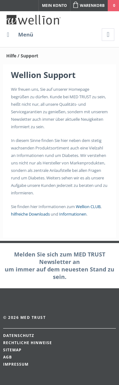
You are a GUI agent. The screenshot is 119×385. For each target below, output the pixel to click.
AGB (7, 357)
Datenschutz (18, 335)
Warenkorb (89, 5)
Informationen (72, 214)
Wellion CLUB (88, 206)
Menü (20, 34)
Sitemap (12, 350)
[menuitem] (19, 34)
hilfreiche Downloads (30, 214)
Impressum (15, 364)
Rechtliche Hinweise (27, 342)
